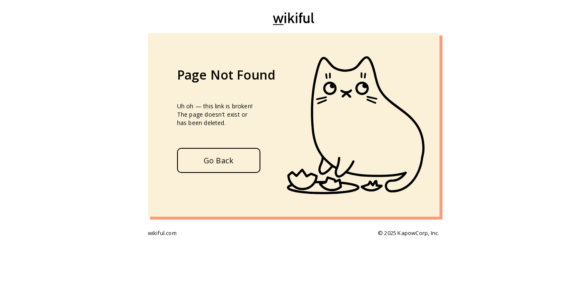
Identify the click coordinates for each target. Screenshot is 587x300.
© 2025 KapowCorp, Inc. (408, 233)
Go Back (218, 160)
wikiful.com (162, 233)
